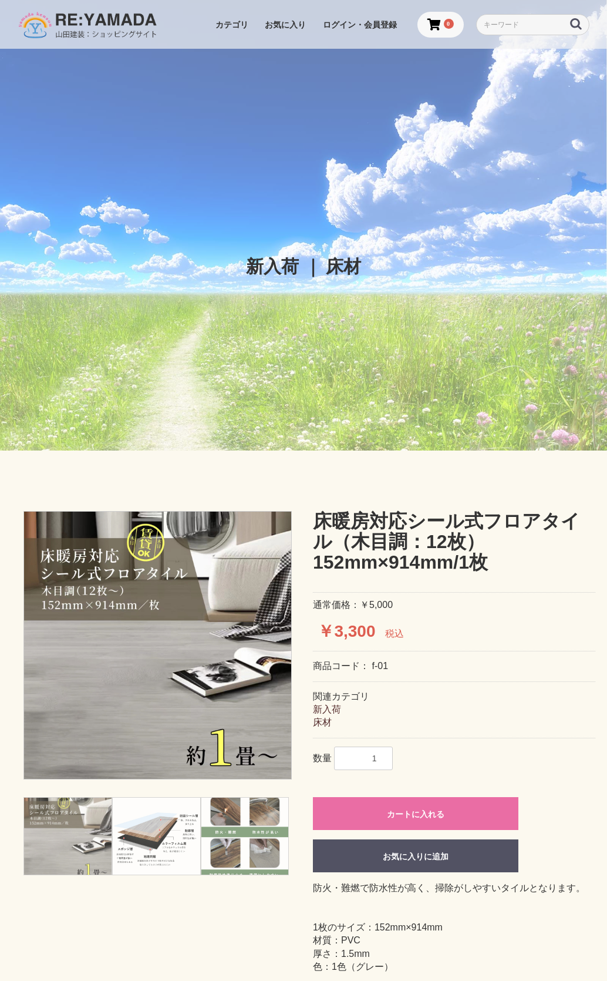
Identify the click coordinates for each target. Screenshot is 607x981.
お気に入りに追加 (415, 856)
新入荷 (327, 709)
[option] (157, 645)
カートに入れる (415, 814)
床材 (322, 722)
